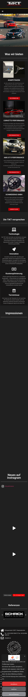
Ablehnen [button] (14, 688)
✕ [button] (24, 656)
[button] (2, 11)
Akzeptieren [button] (14, 683)
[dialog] (14, 675)
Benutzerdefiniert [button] (14, 694)
